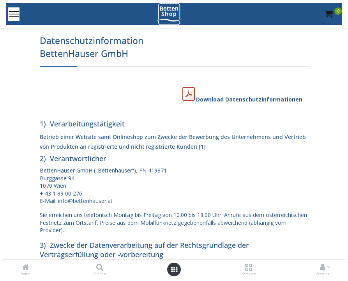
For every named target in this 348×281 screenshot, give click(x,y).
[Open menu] (174, 269)
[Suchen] (99, 267)
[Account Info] (322, 267)
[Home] (25, 267)
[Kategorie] (248, 267)
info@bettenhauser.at (85, 201)
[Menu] (13, 14)
